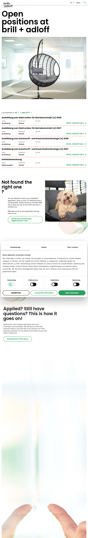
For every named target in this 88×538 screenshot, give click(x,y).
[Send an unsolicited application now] (25, 219)
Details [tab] (44, 247)
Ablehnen (16, 292)
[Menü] (81, 2)
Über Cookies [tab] (72, 247)
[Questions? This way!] (17, 338)
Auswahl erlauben (44, 292)
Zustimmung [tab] (15, 247)
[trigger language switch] (72, 3)
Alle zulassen (72, 292)
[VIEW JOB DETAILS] (76, 123)
